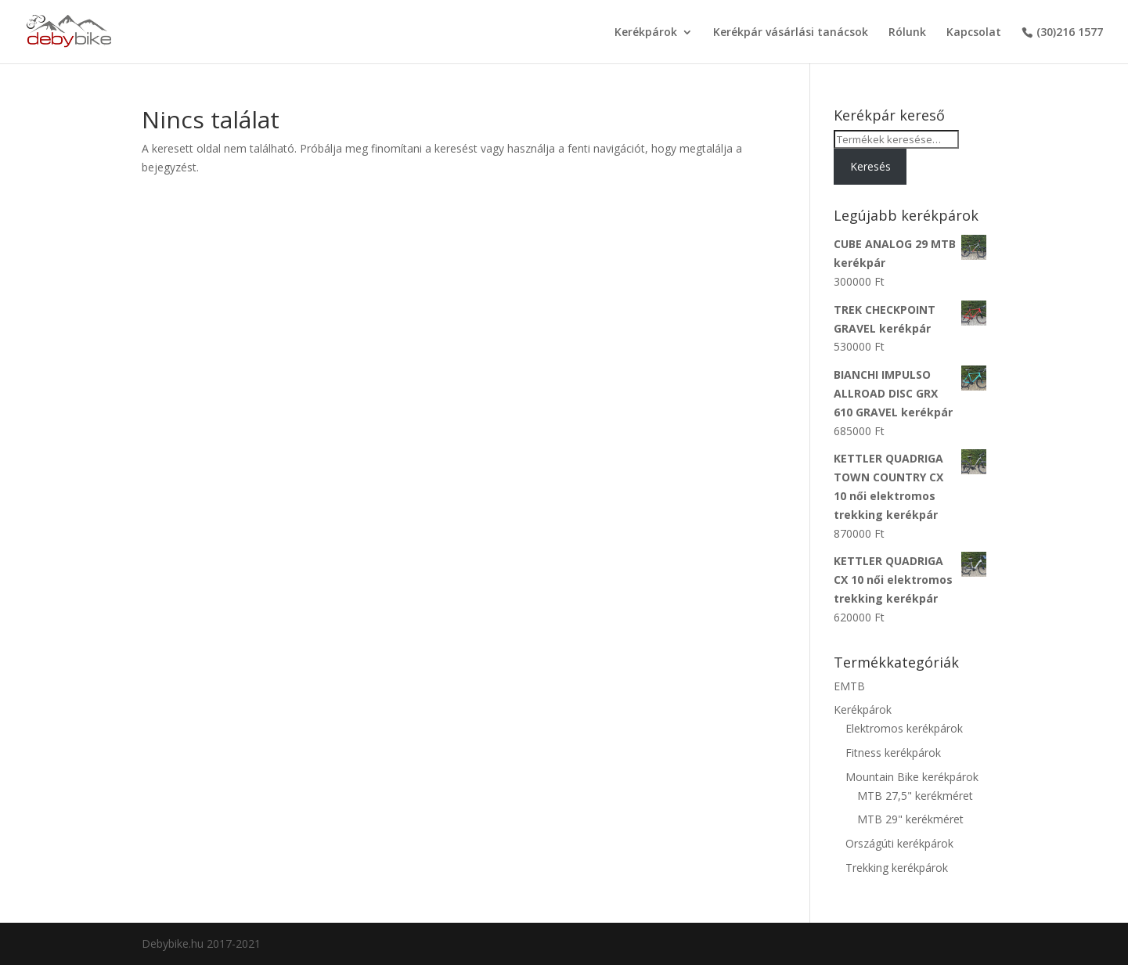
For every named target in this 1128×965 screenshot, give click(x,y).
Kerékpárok (645, 33)
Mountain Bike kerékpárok (911, 776)
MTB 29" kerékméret (910, 819)
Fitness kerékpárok (893, 752)
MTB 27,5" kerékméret (915, 795)
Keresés (870, 166)
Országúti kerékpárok (899, 843)
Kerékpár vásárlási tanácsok (790, 33)
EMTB (849, 686)
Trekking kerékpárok (896, 867)
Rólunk (907, 33)
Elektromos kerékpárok (904, 728)
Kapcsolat (973, 33)
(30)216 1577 (1069, 32)
